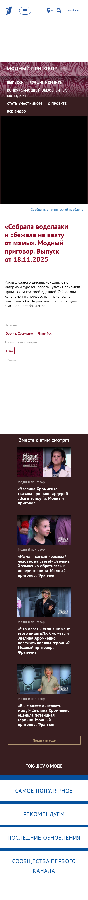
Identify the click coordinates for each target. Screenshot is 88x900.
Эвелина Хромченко (19, 334)
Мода (9, 351)
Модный (32, 68)
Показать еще (44, 740)
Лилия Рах (45, 334)
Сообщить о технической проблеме (57, 209)
